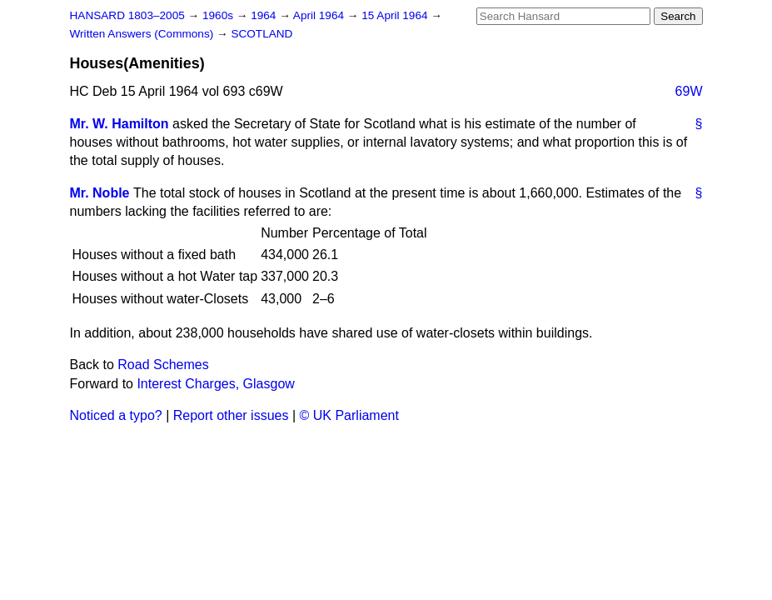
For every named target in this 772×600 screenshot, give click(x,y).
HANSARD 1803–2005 (127, 15)
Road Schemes (162, 365)
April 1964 (320, 15)
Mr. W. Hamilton (119, 124)
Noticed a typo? (116, 415)
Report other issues (231, 415)
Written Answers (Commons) (143, 34)
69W (689, 91)
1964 (265, 15)
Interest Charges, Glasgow (215, 384)
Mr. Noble (100, 193)
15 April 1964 (396, 15)
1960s (219, 15)
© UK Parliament (349, 415)
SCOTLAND (261, 34)
